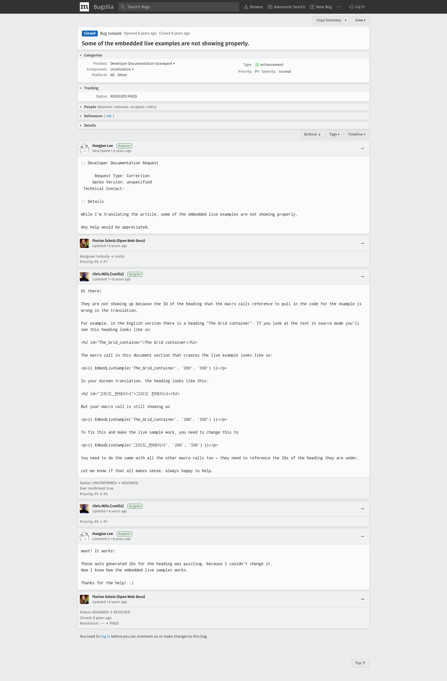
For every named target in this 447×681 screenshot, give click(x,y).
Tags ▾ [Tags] (335, 134)
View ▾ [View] (360, 20)
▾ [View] (346, 20)
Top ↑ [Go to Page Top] (360, 663)
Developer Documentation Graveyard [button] (142, 63)
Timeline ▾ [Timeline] (357, 134)
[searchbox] (178, 6)
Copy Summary (328, 20)
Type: (247, 64)
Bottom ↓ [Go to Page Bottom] (312, 134)
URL (109, 116)
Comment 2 (101, 539)
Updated (99, 246)
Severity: (269, 71)
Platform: (99, 75)
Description (101, 151)
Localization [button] (122, 69)
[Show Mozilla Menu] (84, 6)
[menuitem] (253, 6)
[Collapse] (362, 148)
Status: (101, 96)
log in (105, 636)
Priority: (245, 71)
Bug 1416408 (110, 33)
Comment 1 (100, 279)
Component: (97, 69)
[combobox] (178, 6)
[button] (356, 6)
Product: (100, 63)
